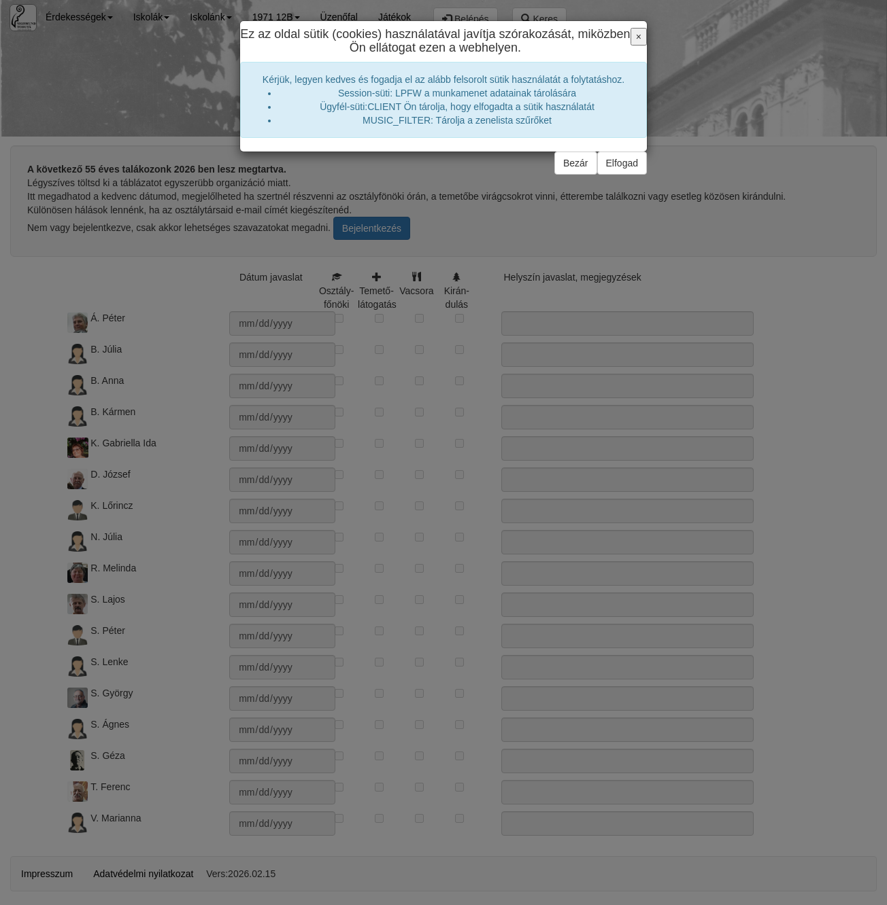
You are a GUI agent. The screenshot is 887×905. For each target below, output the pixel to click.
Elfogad (622, 163)
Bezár (575, 163)
